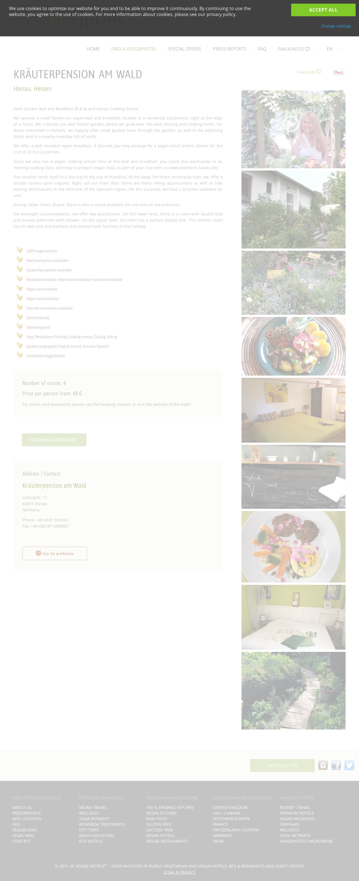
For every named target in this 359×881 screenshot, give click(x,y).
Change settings (336, 26)
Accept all (323, 10)
